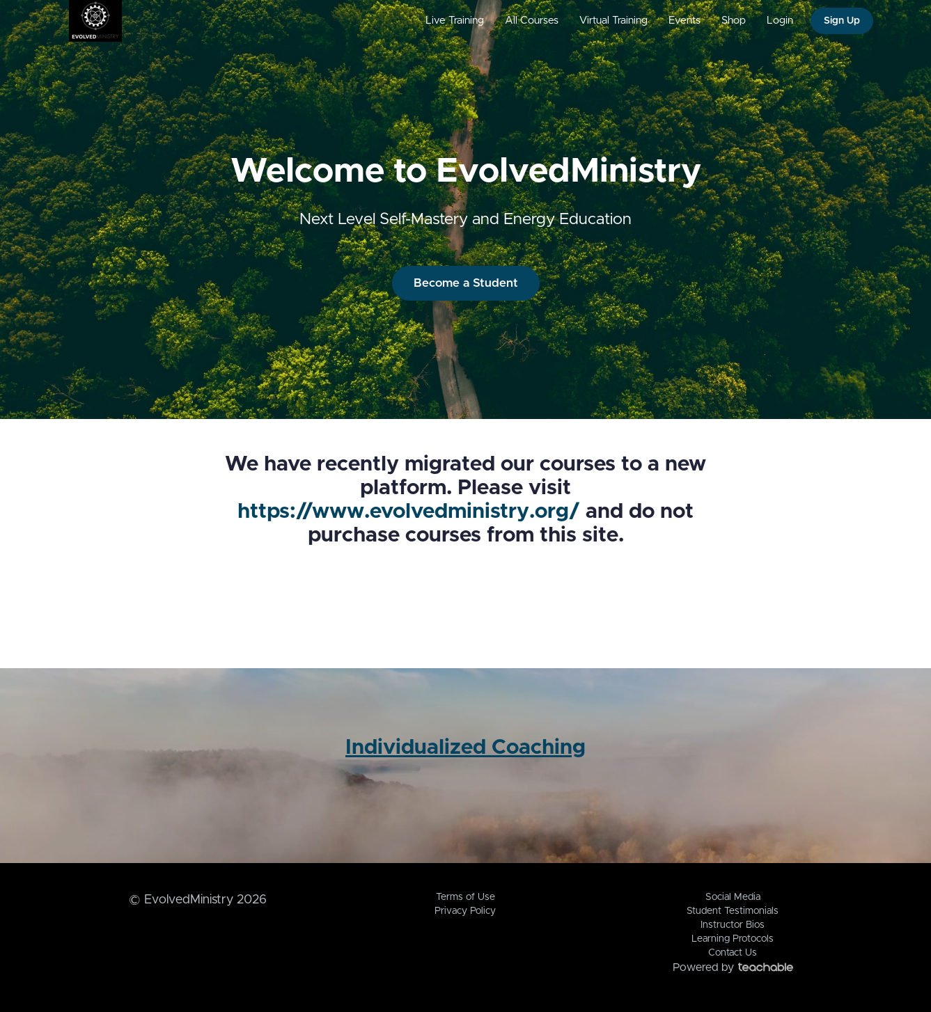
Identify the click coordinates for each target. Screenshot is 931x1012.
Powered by (733, 967)
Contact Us (732, 953)
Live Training (454, 20)
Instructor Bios (733, 925)
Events (684, 20)
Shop (733, 20)
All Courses (531, 20)
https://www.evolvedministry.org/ (408, 511)
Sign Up (842, 21)
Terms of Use (465, 897)
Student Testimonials (733, 911)
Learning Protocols (732, 939)
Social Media (732, 897)
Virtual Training (613, 20)
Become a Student (466, 283)
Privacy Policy (465, 911)
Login (780, 20)
